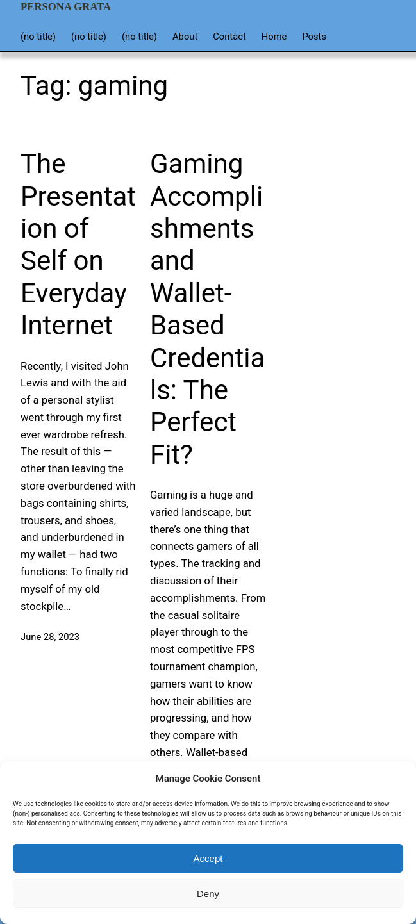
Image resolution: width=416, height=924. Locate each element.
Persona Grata (66, 7)
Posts (314, 36)
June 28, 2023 (50, 637)
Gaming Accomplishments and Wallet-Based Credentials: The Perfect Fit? (207, 309)
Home (274, 36)
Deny (208, 893)
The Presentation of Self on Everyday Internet (78, 244)
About (184, 36)
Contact (229, 36)
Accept (208, 858)
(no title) (38, 36)
